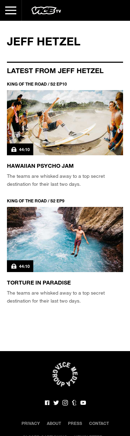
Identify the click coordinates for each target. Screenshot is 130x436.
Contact (99, 423)
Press (75, 423)
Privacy (30, 423)
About (54, 423)
